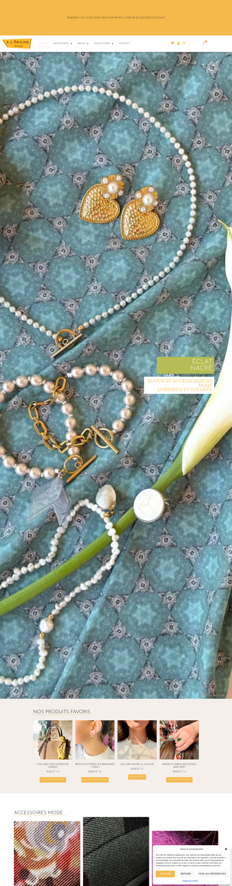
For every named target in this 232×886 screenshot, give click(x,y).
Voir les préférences (212, 874)
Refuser (186, 874)
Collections (104, 43)
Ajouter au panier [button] (53, 780)
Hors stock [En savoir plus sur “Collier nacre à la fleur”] (137, 777)
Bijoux (83, 43)
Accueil (43, 43)
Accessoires (62, 43)
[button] (226, 849)
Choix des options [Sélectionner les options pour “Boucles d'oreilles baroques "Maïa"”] (95, 780)
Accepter (165, 874)
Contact (124, 43)
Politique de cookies (190, 881)
